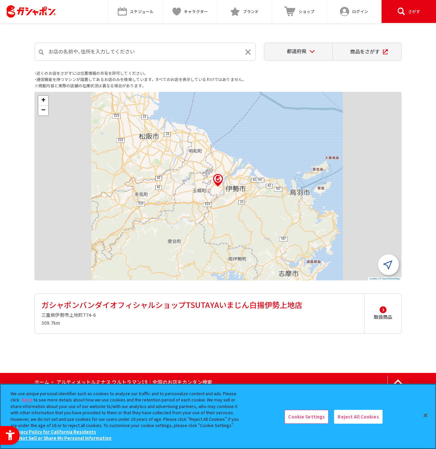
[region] (218, 416)
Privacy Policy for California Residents (54, 432)
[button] (218, 180)
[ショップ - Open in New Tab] (299, 11)
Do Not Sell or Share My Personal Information (61, 438)
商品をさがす (369, 51)
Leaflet (373, 278)
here (27, 400)
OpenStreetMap (391, 278)
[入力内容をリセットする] (248, 52)
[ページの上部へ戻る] (397, 382)
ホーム (41, 381)
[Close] (425, 415)
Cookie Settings (306, 417)
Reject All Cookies (358, 417)
